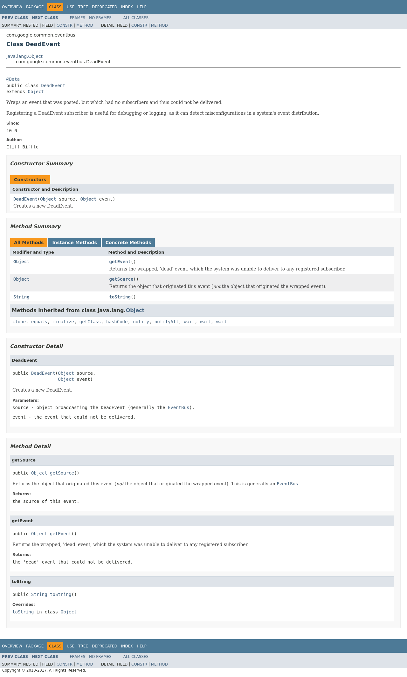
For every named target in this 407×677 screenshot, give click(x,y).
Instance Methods (74, 242)
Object (36, 91)
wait (189, 321)
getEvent (120, 261)
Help (142, 7)
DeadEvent (53, 85)
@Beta (13, 79)
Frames (78, 18)
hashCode (117, 321)
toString (120, 296)
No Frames (100, 18)
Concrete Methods (128, 242)
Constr (64, 25)
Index (127, 7)
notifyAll (167, 321)
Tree (83, 7)
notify (141, 321)
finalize (63, 321)
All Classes (135, 18)
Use (70, 7)
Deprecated (104, 7)
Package (35, 7)
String (21, 296)
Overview (12, 7)
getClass (90, 321)
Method (84, 25)
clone (19, 321)
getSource (121, 279)
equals (39, 321)
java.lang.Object (24, 56)
